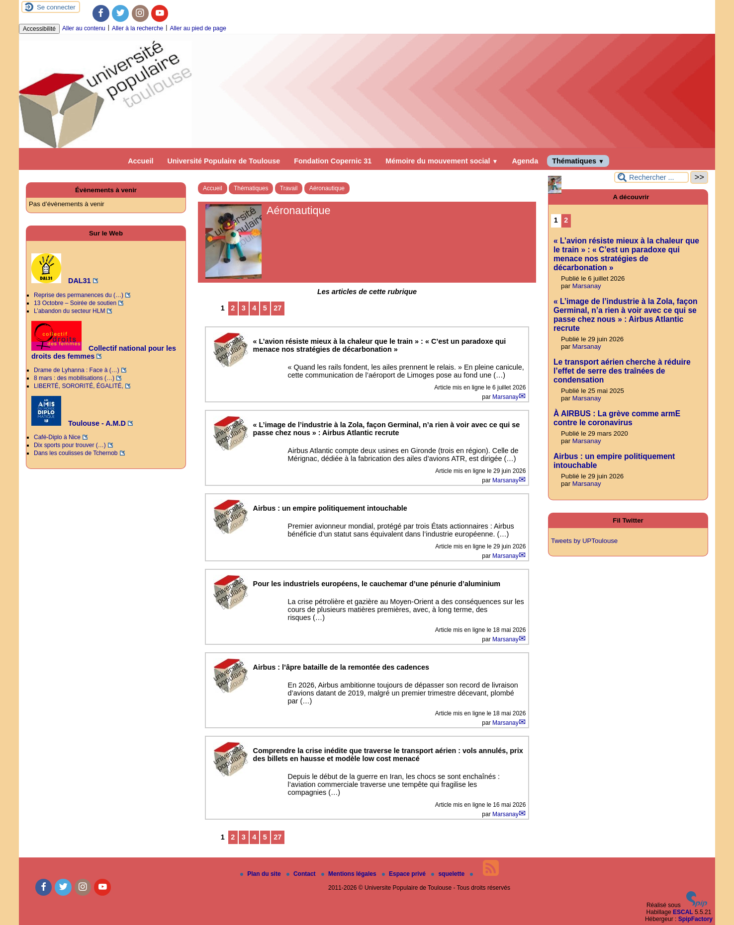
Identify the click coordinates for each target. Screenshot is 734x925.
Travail (289, 188)
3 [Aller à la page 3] (244, 308)
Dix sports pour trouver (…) (70, 445)
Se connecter (56, 7)
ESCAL (683, 912)
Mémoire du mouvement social (441, 161)
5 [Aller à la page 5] (265, 308)
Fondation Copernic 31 (332, 161)
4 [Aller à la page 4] (254, 308)
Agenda (525, 161)
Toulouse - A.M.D (78, 423)
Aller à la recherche (137, 28)
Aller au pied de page (198, 28)
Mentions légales (349, 873)
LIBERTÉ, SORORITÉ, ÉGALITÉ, (78, 386)
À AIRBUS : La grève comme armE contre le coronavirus (616, 418)
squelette (448, 873)
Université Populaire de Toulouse (223, 161)
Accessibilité (39, 28)
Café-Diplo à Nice (57, 437)
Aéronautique (327, 188)
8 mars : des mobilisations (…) (74, 378)
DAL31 (61, 281)
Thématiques (578, 161)
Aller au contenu (83, 28)
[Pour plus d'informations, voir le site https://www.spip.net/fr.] (696, 905)
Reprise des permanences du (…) (78, 295)
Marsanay (505, 396)
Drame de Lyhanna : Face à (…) (76, 370)
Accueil (140, 161)
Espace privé (404, 873)
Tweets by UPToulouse (584, 540)
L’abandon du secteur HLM (69, 311)
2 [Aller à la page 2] (233, 308)
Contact (301, 873)
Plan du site (261, 873)
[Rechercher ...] (651, 177)
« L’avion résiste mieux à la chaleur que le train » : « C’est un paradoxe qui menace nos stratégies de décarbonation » (626, 254)
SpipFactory (695, 919)
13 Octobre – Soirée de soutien (75, 303)
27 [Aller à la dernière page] (277, 308)
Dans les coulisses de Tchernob (76, 453)
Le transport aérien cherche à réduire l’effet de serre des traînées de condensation (622, 371)
